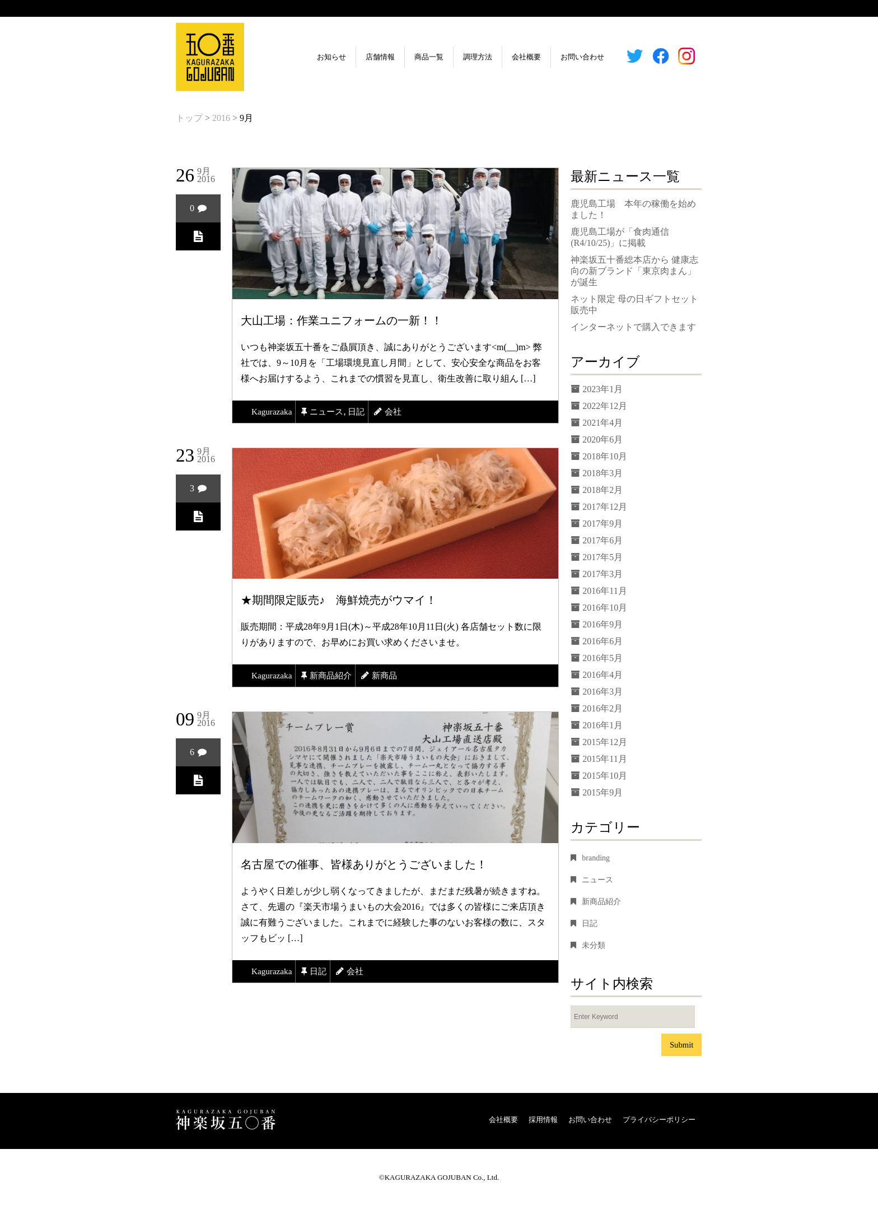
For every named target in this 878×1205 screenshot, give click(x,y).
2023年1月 (602, 389)
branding (596, 858)
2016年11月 (604, 590)
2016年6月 (602, 641)
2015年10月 (604, 775)
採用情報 (543, 1119)
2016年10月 (604, 607)
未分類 (593, 945)
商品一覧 (400, 57)
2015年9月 (602, 792)
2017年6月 (602, 540)
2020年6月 (602, 439)
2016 (221, 118)
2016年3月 (602, 691)
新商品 (390, 675)
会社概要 (498, 57)
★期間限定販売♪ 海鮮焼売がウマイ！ (339, 600)
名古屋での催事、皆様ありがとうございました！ (364, 864)
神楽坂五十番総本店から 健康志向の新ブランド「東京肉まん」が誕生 (634, 271)
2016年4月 (602, 675)
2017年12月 (604, 506)
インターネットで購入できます (633, 327)
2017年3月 (602, 574)
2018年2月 (602, 490)
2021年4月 (602, 422)
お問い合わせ (554, 57)
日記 (361, 411)
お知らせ (303, 57)
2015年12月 (604, 742)
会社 (399, 411)
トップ (189, 118)
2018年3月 (602, 473)
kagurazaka (272, 411)
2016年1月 (602, 725)
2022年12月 (604, 406)
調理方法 (449, 57)
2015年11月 (604, 759)
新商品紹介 (334, 675)
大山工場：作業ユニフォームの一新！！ (341, 320)
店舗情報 (352, 57)
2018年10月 (604, 456)
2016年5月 (602, 658)
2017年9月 (602, 523)
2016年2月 (602, 708)
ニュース (330, 411)
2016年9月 (602, 624)
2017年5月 (602, 557)
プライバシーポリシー (659, 1119)
